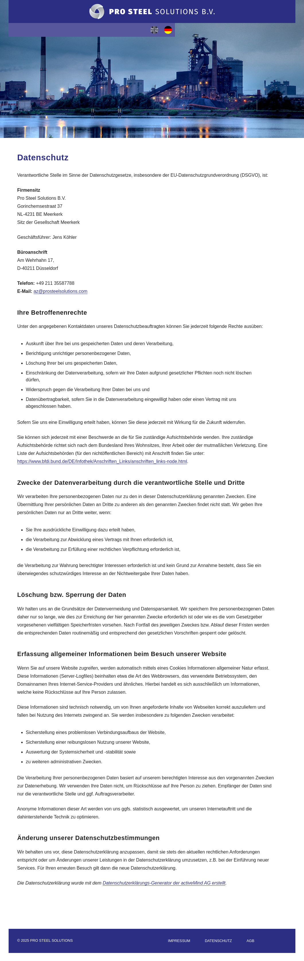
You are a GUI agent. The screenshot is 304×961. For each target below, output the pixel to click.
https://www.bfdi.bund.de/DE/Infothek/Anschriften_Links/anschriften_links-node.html (102, 461)
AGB (250, 941)
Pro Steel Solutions (152, 11)
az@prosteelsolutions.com (60, 291)
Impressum (179, 941)
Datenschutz (218, 941)
